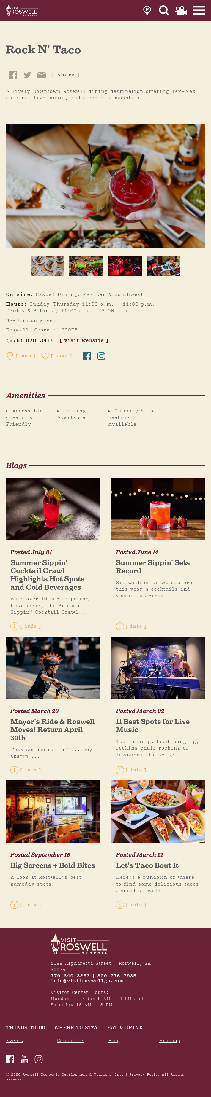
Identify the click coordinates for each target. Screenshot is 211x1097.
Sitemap (169, 1040)
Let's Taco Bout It (147, 865)
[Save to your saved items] (56, 356)
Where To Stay (76, 1028)
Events (14, 1040)
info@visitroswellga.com (87, 981)
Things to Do (25, 1028)
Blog (114, 1040)
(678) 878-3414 (30, 340)
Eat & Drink (125, 1028)
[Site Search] (164, 10)
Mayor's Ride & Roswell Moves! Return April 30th (52, 729)
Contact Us (70, 1040)
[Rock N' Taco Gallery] (105, 185)
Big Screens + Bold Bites (52, 865)
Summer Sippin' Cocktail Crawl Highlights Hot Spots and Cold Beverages (47, 575)
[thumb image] (47, 266)
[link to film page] (181, 10)
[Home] (22, 10)
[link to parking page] (147, 10)
